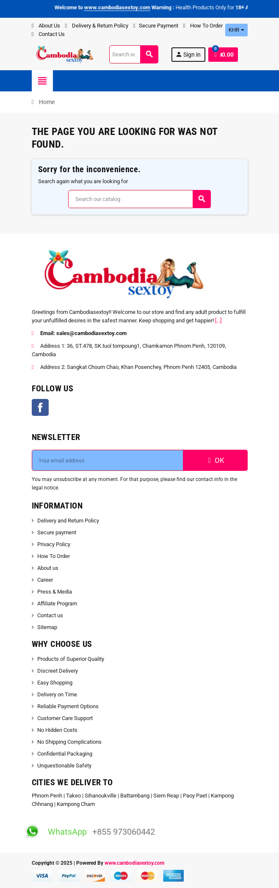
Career (45, 580)
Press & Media (54, 591)
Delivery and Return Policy (68, 520)
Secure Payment (155, 25)
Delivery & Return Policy (96, 25)
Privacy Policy (53, 544)
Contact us (50, 615)
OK (215, 460)
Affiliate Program (57, 603)
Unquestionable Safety (64, 765)
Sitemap (47, 627)
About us (47, 568)
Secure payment (56, 532)
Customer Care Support (65, 718)
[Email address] (107, 460)
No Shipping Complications (69, 742)
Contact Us (48, 34)
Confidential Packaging (64, 754)
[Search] (133, 54)
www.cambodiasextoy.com (134, 863)
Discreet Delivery (57, 671)
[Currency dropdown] (236, 30)
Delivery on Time (57, 694)
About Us (46, 25)
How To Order (203, 25)
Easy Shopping (54, 682)
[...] (218, 320)
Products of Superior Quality (70, 659)
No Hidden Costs (57, 730)
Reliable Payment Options (68, 706)
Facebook (40, 407)
